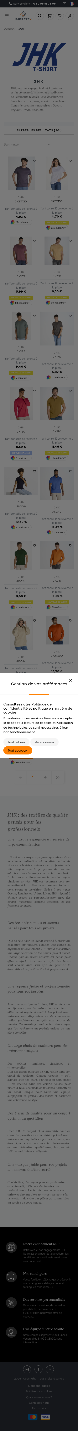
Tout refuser (16, 742)
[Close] (70, 680)
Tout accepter (18, 750)
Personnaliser (44, 742)
